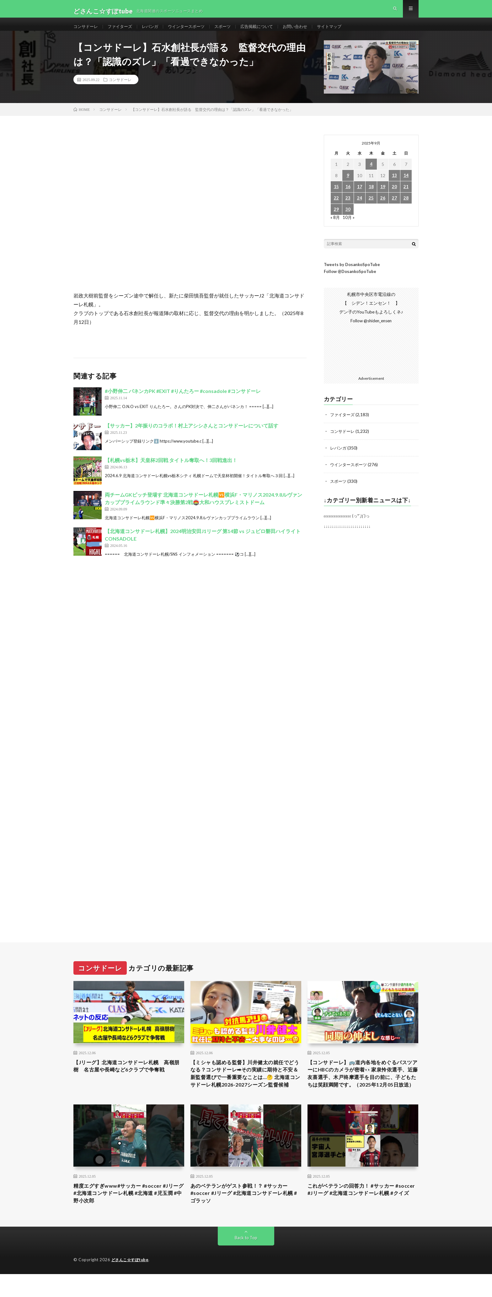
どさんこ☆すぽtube (131, 1282)
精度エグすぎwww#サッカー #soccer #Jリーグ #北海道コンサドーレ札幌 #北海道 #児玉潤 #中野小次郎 (128, 1215)
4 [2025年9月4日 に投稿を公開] (371, 174)
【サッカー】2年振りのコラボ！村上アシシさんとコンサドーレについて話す (191, 436)
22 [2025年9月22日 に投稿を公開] (336, 208)
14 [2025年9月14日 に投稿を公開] (406, 185)
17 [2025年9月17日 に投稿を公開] (359, 196)
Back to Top (246, 1260)
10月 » (349, 227)
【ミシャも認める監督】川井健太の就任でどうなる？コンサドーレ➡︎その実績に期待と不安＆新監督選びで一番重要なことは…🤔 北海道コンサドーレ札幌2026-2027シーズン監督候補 (245, 1087)
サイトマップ (343, 31)
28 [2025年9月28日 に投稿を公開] (406, 208)
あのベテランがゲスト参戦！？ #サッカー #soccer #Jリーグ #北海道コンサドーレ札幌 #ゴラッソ (244, 1215)
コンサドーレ (86, 31)
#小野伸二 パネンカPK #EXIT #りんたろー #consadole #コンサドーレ (183, 401)
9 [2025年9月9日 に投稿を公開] (348, 185)
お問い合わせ (307, 31)
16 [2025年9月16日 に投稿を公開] (347, 196)
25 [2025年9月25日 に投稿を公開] (371, 208)
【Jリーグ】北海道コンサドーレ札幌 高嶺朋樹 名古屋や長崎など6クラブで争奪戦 (127, 1079)
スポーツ (231, 31)
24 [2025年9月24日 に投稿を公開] (359, 208)
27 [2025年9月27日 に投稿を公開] (394, 208)
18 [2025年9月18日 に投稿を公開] (371, 196)
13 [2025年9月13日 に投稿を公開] (394, 185)
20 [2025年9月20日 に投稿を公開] (394, 196)
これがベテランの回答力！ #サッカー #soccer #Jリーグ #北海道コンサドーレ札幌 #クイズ (362, 1215)
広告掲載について (267, 31)
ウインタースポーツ (192, 31)
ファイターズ (123, 31)
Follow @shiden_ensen (371, 330)
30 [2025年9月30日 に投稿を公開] (347, 219)
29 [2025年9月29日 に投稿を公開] (336, 219)
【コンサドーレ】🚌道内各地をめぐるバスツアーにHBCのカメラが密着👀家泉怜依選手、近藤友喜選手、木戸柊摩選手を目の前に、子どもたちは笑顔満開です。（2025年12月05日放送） (363, 1087)
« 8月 (335, 227)
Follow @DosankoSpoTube (350, 281)
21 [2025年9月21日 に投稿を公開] (406, 196)
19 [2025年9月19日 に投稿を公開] (382, 196)
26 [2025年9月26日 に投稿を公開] (382, 208)
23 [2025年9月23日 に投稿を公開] (347, 208)
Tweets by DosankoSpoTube (352, 274)
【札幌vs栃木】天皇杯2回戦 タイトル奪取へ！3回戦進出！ (171, 470)
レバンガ (154, 31)
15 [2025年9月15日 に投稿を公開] (336, 196)
